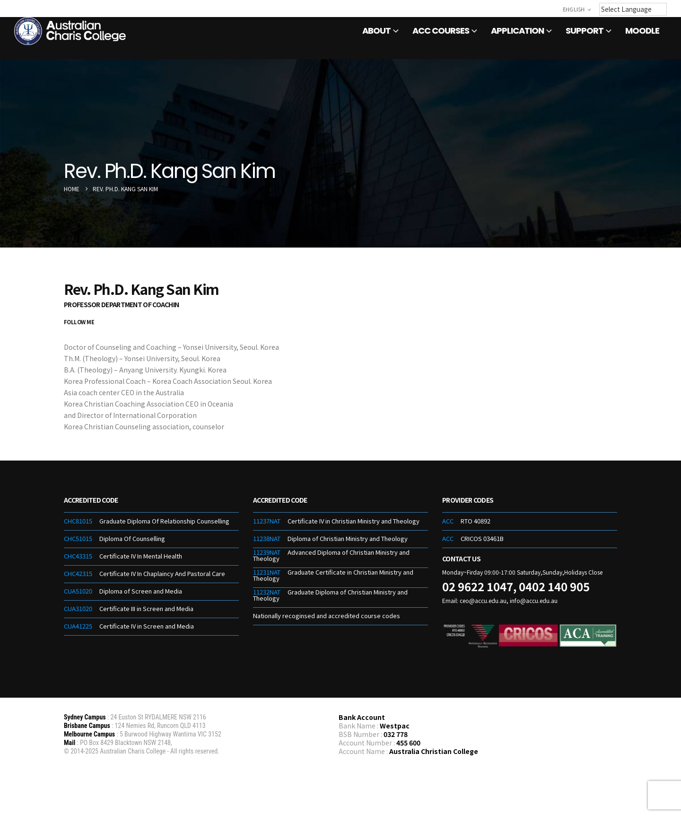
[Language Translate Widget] (633, 9)
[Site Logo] (71, 31)
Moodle (642, 30)
